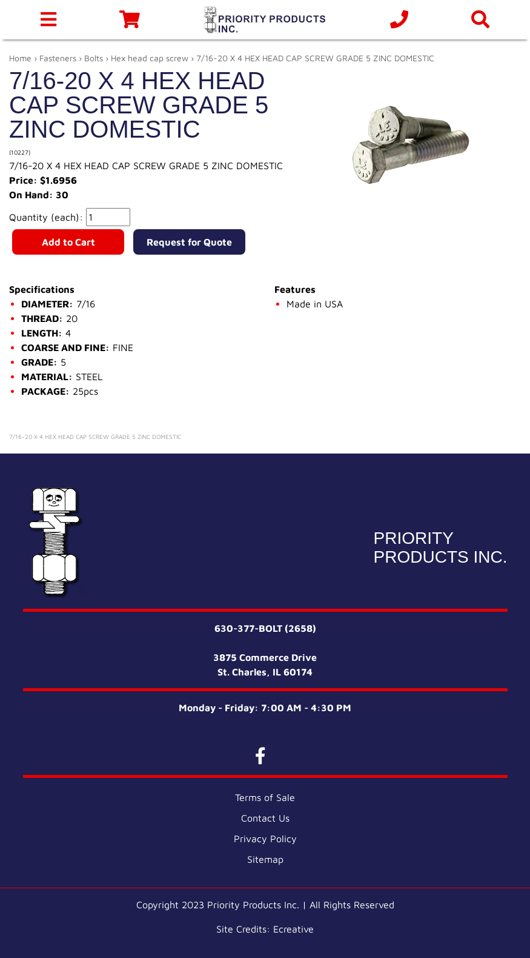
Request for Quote (189, 241)
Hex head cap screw (149, 58)
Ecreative (293, 928)
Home (20, 58)
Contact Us (265, 817)
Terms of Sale (265, 797)
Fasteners (57, 58)
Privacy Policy (265, 838)
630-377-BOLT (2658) (265, 628)
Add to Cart (68, 241)
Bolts (93, 58)
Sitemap (265, 859)
